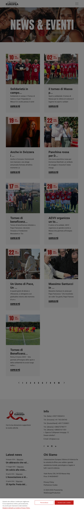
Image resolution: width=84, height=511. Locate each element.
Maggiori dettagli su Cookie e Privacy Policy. (16, 508)
